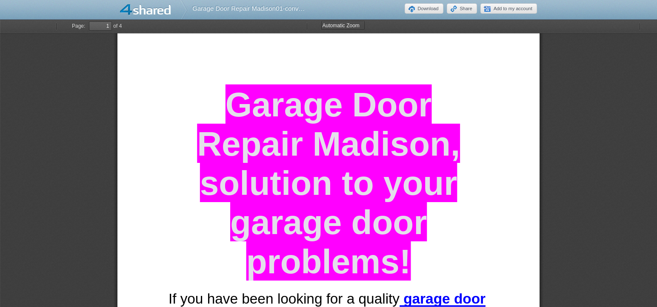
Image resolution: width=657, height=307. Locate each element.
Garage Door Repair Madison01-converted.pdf (258, 8)
